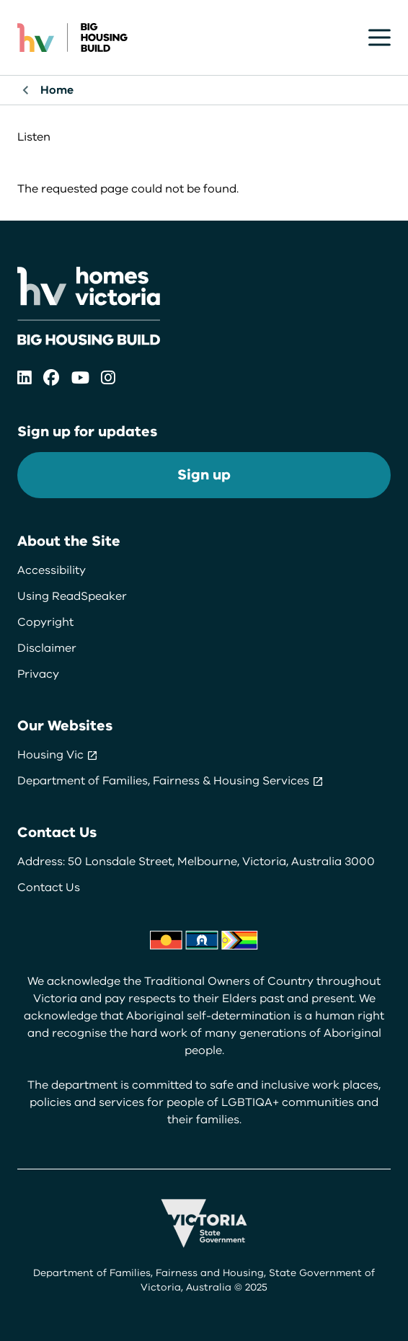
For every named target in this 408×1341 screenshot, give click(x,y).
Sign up (204, 474)
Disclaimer (46, 648)
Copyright (45, 622)
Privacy (38, 674)
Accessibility (51, 570)
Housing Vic (57, 755)
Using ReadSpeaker (72, 596)
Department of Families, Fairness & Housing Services (170, 781)
